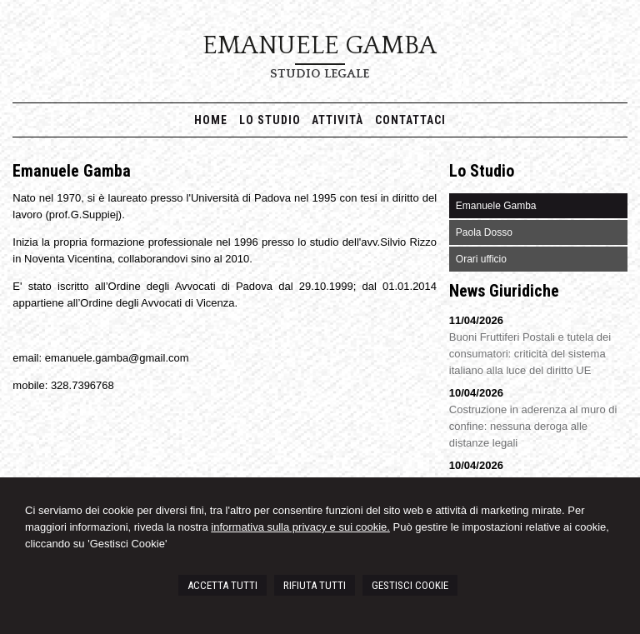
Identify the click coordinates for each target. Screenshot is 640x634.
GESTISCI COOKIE (410, 585)
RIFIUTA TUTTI (314, 585)
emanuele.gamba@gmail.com (117, 358)
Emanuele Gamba (319, 46)
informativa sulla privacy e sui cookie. (300, 527)
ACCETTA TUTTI (223, 585)
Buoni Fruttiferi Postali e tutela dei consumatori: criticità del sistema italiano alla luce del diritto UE (530, 354)
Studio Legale (319, 74)
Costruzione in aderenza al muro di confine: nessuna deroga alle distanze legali (533, 426)
